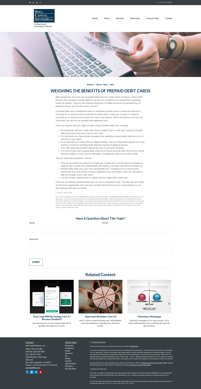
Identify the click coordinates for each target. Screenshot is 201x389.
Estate (67, 351)
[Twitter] (30, 2)
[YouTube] (37, 2)
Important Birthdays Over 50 (100, 316)
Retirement (69, 346)
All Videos (69, 366)
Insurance (69, 353)
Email (105, 223)
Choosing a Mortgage (149, 316)
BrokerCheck (134, 346)
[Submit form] (36, 262)
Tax (66, 356)
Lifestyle (68, 361)
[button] (107, 18)
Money (67, 358)
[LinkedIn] (33, 2)
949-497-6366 (165, 2)
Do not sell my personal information (140, 365)
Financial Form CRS (99, 342)
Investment (69, 348)
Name (32, 223)
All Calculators (70, 369)
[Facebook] (40, 2)
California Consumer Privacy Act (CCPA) (154, 363)
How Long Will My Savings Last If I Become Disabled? (52, 318)
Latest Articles (70, 364)
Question (33, 239)
